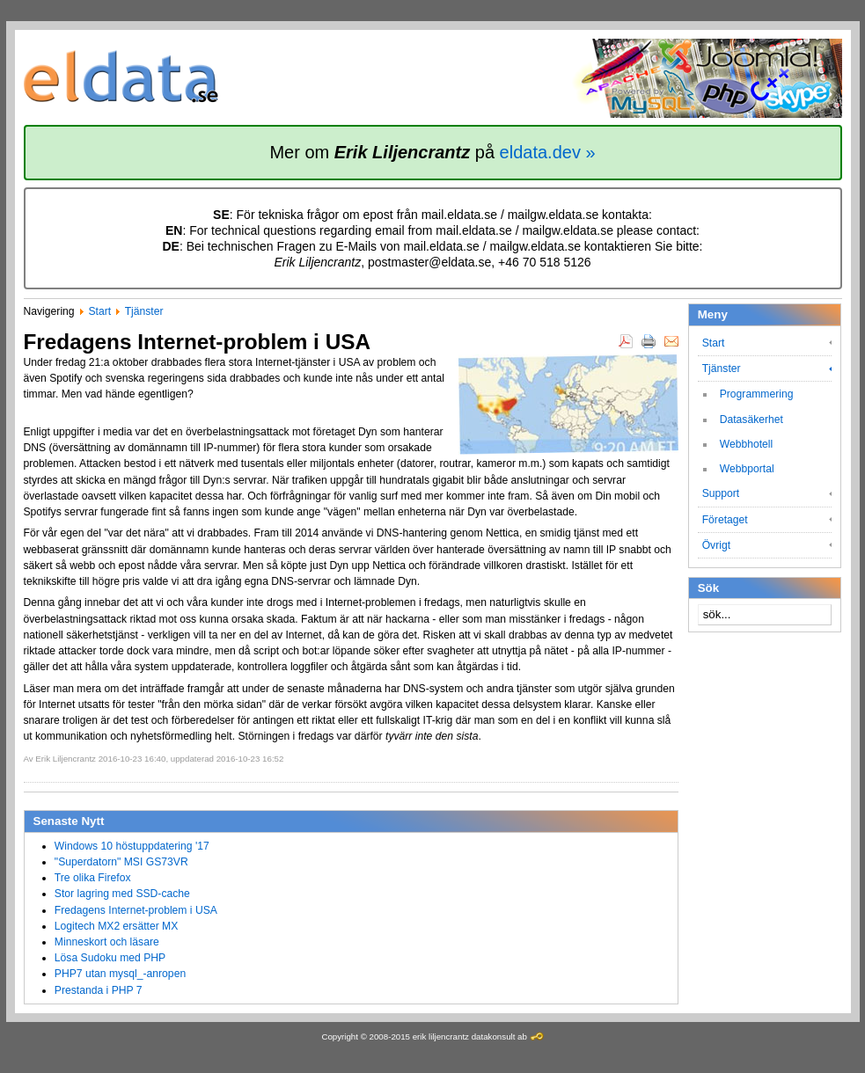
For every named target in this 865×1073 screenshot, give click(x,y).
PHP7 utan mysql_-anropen (120, 973)
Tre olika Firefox (93, 878)
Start (99, 311)
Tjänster (144, 311)
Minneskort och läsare (107, 942)
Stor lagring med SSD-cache (122, 893)
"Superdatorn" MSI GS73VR (121, 862)
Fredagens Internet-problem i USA (136, 910)
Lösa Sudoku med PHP (110, 958)
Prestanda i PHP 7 (99, 990)
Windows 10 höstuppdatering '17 (132, 846)
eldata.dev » (548, 152)
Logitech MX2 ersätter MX (117, 926)
